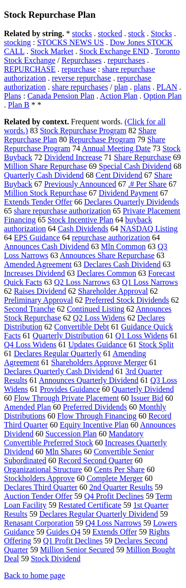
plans (142, 87)
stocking (17, 42)
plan (121, 87)
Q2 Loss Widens (99, 318)
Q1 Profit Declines (73, 540)
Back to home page (34, 575)
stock (136, 33)
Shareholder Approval (113, 291)
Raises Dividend (40, 291)
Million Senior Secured (77, 549)
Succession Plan (71, 433)
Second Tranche (29, 309)
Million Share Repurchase (45, 166)
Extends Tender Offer (38, 202)
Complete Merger (115, 478)
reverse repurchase (81, 78)
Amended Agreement (37, 264)
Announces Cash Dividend (46, 246)
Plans (12, 96)
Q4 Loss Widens (30, 344)
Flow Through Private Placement (66, 398)
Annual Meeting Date (116, 148)
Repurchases (82, 60)
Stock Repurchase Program (83, 130)
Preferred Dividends (95, 407)
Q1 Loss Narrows (150, 282)
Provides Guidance (70, 389)
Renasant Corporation (38, 523)
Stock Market (51, 51)
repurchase (79, 69)
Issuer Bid (147, 398)
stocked (110, 33)
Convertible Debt (81, 326)
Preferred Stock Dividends (127, 300)
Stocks (161, 33)
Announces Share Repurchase (107, 255)
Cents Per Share (119, 469)
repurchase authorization (111, 237)
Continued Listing (95, 309)
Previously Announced (80, 184)
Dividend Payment (128, 193)
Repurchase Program (102, 139)
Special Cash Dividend (135, 166)
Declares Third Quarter (40, 487)
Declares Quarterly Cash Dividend (59, 371)
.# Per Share (147, 184)
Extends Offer (114, 532)
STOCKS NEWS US (70, 42)
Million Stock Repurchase (45, 193)
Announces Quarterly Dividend (88, 380)
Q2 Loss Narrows (82, 282)
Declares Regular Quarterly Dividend (98, 514)
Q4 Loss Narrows (113, 523)
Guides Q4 (63, 532)
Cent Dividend (119, 175)
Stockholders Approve (39, 478)
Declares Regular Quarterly (57, 353)
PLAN (166, 87)
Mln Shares (64, 451)
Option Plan (162, 96)
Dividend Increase (73, 157)
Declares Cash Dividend (122, 264)
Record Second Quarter (95, 460)
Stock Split (156, 344)
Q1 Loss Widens (141, 335)
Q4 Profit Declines (114, 496)
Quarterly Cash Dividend (44, 175)
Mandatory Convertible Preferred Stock (73, 438)
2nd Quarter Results (121, 487)
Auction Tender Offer (38, 496)
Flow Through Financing (97, 416)
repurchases (126, 60)
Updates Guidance (97, 344)
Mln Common (123, 246)
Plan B (18, 105)
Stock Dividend (55, 558)
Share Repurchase (142, 157)
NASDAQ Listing (149, 228)
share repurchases (80, 87)
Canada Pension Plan (60, 96)
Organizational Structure (43, 469)
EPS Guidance (37, 237)
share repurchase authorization (62, 211)
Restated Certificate (90, 505)
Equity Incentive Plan (94, 425)
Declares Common (106, 273)
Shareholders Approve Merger (99, 362)
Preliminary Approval (38, 300)
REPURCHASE (30, 69)
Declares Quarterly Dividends (131, 202)
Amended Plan (27, 407)
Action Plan (118, 96)
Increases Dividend (34, 273)
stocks (82, 33)
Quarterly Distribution (68, 335)
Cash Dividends (83, 228)
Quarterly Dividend (143, 389)
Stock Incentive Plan (80, 219)
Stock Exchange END (114, 51)
